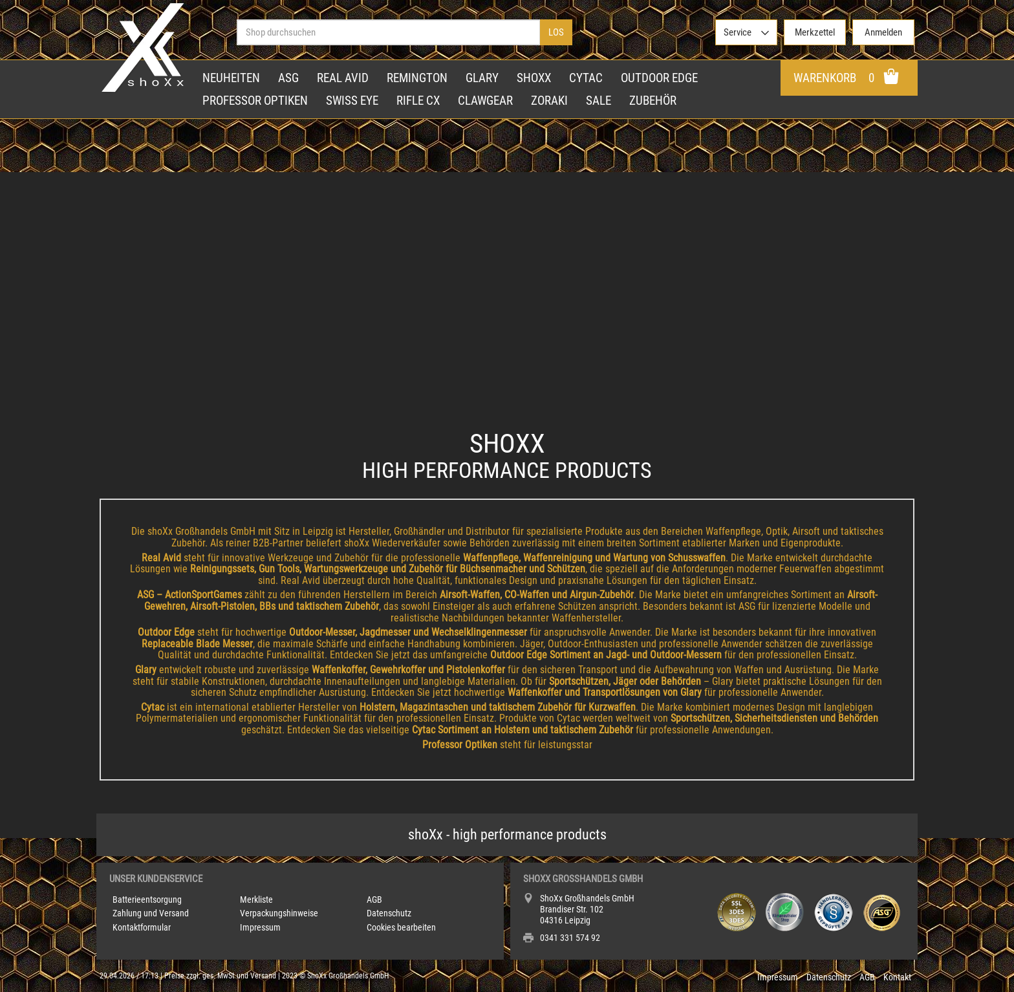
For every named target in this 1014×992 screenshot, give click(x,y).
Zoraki (549, 100)
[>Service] (746, 32)
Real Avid (343, 77)
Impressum (260, 927)
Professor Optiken (255, 100)
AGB (374, 899)
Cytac (586, 77)
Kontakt (897, 978)
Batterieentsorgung (147, 899)
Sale (598, 100)
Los (556, 32)
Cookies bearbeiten (401, 927)
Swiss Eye (352, 100)
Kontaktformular (142, 927)
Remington (417, 77)
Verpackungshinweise (279, 914)
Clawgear (485, 100)
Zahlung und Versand (151, 914)
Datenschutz (389, 914)
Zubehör (652, 100)
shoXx (534, 77)
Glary (482, 77)
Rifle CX (418, 100)
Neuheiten (231, 77)
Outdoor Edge (659, 77)
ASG (288, 77)
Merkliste (256, 899)
